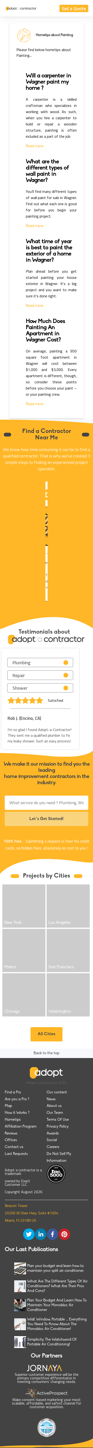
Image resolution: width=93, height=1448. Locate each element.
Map (8, 1106)
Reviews (11, 1133)
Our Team (55, 1113)
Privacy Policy (58, 1127)
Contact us (14, 1147)
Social (52, 1140)
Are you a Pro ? (17, 1099)
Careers (53, 1147)
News (51, 1099)
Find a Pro (13, 1092)
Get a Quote (74, 8)
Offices (11, 1140)
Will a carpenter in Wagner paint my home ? (48, 82)
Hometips (13, 1120)
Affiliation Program (20, 1127)
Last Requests (16, 1154)
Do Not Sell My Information (59, 1157)
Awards (53, 1133)
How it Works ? (17, 1113)
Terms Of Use (58, 1120)
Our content (57, 1092)
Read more (35, 146)
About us (54, 1106)
